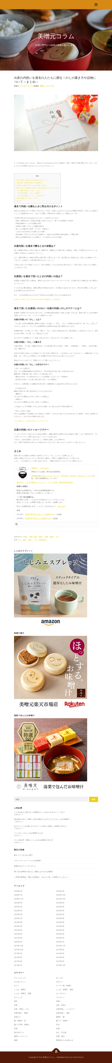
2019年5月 (18, 957)
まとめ (18, 201)
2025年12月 (60, 895)
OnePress (60, 1057)
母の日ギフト (19, 1032)
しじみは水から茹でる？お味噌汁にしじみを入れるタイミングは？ (39, 812)
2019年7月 (18, 953)
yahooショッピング (85, 476)
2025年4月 (60, 910)
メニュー (96, 4)
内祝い (25, 537)
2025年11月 (18, 899)
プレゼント (60, 997)
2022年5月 (60, 930)
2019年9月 (60, 949)
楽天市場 (64, 476)
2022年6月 (18, 930)
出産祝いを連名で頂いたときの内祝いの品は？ (31, 185)
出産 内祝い (39, 537)
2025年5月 (18, 910)
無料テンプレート (21, 1036)
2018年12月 (60, 965)
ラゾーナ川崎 (52, 482)
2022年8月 (60, 926)
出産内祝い (43, 540)
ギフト (16, 985)
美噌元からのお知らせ (64, 1040)
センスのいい (61, 993)
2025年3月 (18, 914)
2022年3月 (18, 934)
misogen (35, 476)
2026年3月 (18, 891)
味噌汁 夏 (60, 1017)
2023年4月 (60, 922)
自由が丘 (20, 482)
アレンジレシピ (20, 978)
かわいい (59, 981)
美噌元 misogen (47, 86)
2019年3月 (18, 961)
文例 (57, 1028)
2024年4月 (18, 922)
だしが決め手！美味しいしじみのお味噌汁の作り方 (33, 840)
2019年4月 (60, 957)
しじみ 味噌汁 (20, 989)
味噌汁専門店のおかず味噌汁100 (38, 518)
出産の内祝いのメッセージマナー (27, 198)
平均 (57, 1024)
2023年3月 (18, 926)
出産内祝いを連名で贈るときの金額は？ (29, 183)
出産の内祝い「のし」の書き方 (29, 193)
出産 (31, 537)
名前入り (17, 1017)
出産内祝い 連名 (63, 1013)
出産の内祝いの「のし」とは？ (29, 190)
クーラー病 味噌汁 (63, 985)
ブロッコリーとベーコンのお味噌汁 (27, 860)
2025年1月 (18, 918)
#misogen (61, 506)
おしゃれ (59, 978)
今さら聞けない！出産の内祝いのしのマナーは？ (31, 421)
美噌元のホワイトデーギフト (25, 866)
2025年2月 (60, 914)
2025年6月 (60, 906)
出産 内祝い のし (52, 537)
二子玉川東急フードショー (35, 482)
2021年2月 (18, 938)
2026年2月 (60, 891)
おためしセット (20, 981)
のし (20, 540)
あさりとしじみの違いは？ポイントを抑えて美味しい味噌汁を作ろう (40, 826)
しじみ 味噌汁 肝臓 (22, 993)
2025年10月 (60, 899)
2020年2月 (18, 942)
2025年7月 (18, 906)
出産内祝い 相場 (21, 1013)
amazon (73, 476)
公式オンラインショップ (50, 476)
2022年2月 (60, 934)
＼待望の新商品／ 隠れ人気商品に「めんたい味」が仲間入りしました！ (41, 877)
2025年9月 (18, 903)
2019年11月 (60, 945)
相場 (15, 1040)
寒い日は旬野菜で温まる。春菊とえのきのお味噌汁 (33, 871)
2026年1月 (18, 895)
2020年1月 (60, 942)
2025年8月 (60, 903)
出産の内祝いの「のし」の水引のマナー (32, 196)
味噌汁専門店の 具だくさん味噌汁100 (40, 514)
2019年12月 (18, 945)
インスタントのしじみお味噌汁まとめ (28, 833)
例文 (15, 1001)
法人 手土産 (61, 1032)
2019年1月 (18, 965)
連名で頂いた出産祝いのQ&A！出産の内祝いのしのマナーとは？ (37, 188)
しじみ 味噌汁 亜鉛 (64, 989)
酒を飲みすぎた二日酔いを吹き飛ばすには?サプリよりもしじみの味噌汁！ (42, 819)
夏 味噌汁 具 (20, 1020)
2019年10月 (18, 949)
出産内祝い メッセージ (65, 1009)
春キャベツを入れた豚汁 (23, 855)
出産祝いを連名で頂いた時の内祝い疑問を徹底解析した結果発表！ (38, 299)
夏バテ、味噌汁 (62, 1020)
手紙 (15, 1028)
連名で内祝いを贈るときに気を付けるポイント (31, 180)
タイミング (18, 997)
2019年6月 (60, 953)
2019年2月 (60, 961)
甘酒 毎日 (60, 1036)
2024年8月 (60, 918)
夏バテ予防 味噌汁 (21, 1024)
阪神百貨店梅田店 (66, 482)
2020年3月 (60, 938)
